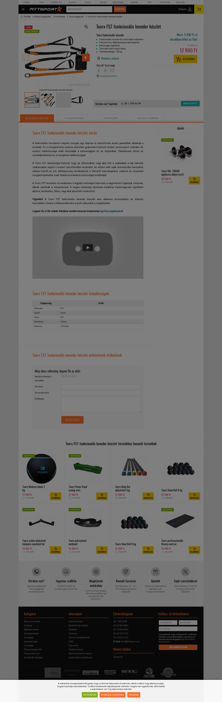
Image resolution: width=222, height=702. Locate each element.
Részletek (134, 695)
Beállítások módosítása (112, 695)
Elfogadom (89, 695)
